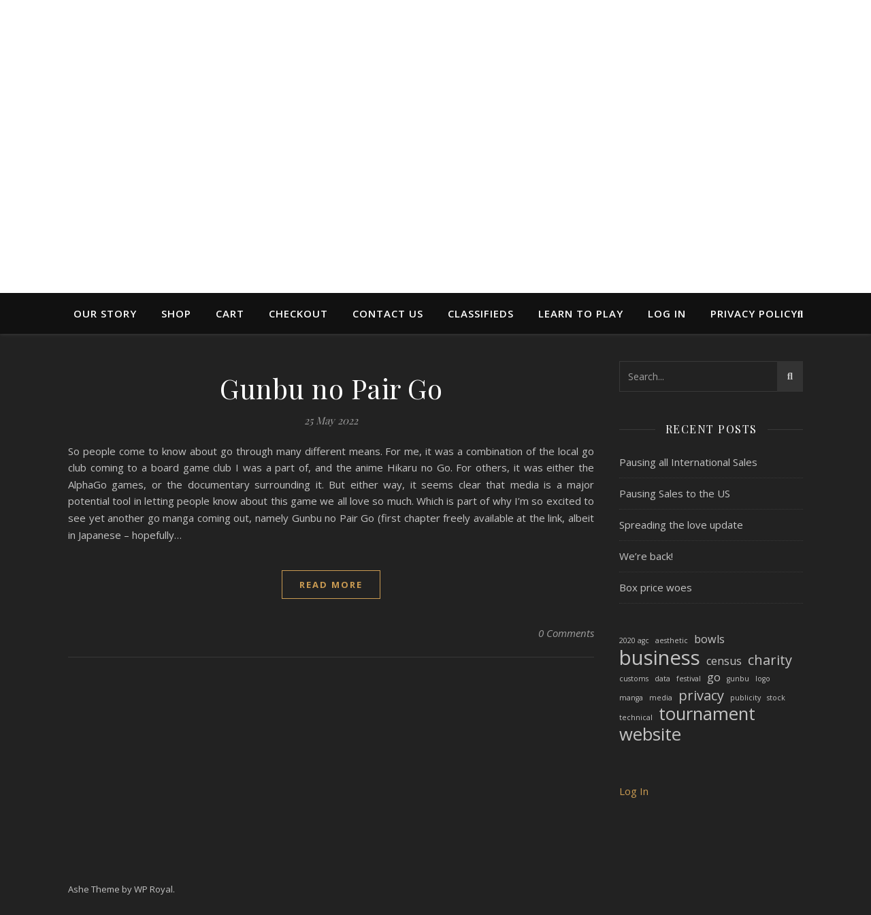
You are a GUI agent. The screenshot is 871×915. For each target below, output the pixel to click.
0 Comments (566, 633)
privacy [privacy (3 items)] (701, 695)
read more (331, 584)
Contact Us (387, 313)
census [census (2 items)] (724, 660)
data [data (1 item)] (662, 678)
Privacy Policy (754, 313)
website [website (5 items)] (650, 734)
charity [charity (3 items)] (770, 660)
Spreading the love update (681, 524)
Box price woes (655, 587)
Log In (667, 313)
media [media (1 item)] (660, 697)
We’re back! (646, 556)
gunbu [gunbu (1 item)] (738, 678)
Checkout (298, 313)
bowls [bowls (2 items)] (709, 639)
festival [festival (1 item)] (688, 678)
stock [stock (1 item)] (776, 697)
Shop (176, 313)
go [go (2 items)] (714, 677)
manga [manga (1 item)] (631, 697)
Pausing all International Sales (688, 462)
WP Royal (153, 889)
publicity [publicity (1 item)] (745, 697)
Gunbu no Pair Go (331, 388)
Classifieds (481, 313)
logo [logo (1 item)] (762, 678)
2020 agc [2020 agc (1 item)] (634, 640)
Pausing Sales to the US (674, 493)
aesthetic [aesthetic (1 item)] (671, 640)
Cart (230, 313)
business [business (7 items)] (659, 657)
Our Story (105, 313)
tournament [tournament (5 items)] (707, 714)
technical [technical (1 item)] (636, 717)
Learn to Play (580, 313)
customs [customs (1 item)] (633, 678)
